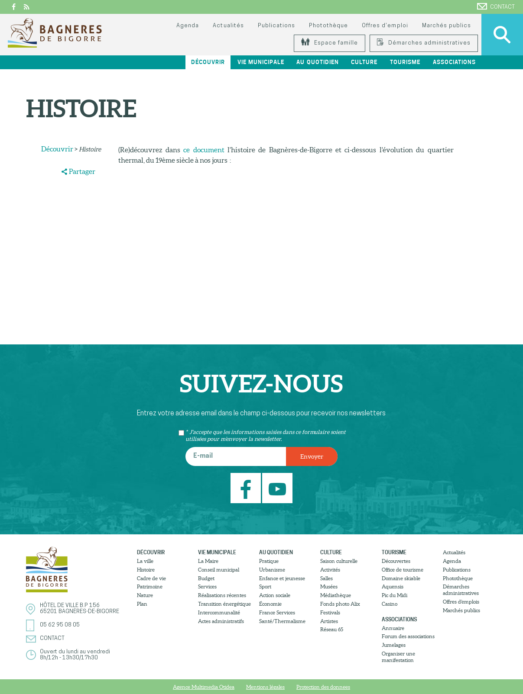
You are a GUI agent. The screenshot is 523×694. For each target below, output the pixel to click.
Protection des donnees (323, 687)
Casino (389, 604)
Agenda (187, 26)
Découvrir (208, 62)
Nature (145, 595)
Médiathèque (335, 595)
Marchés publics (446, 26)
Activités (330, 569)
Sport (265, 586)
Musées (329, 586)
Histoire (146, 569)
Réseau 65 (331, 629)
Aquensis (392, 586)
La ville (145, 561)
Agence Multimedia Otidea (203, 687)
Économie (270, 604)
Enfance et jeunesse (282, 578)
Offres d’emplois (461, 601)
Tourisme (405, 62)
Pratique (269, 561)
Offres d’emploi (385, 26)
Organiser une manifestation (398, 657)
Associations (454, 62)
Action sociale (274, 595)
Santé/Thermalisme (282, 621)
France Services (277, 612)
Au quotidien (317, 62)
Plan (142, 604)
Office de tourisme (402, 569)
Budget (206, 578)
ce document (203, 150)
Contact (496, 6)
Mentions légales (265, 687)
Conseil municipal (218, 569)
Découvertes (396, 561)
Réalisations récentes (222, 595)
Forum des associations (408, 636)
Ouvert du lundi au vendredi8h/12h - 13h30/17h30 (75, 655)
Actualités (228, 26)
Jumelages (394, 645)
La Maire (208, 561)
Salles (326, 578)
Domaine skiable (401, 578)
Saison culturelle (338, 561)
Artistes (329, 621)
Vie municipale (260, 62)
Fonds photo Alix (340, 604)
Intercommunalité (219, 612)
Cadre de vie (151, 578)
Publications (276, 26)
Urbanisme (272, 569)
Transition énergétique (224, 604)
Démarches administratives (424, 43)
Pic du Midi (394, 595)
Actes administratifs (221, 621)
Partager (82, 171)
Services (207, 586)
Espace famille (329, 43)
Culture (364, 62)
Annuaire (393, 628)
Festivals (330, 612)
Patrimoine (149, 586)
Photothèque (328, 26)
